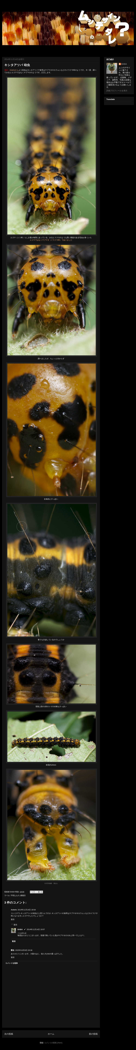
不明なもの (15, 895)
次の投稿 (8, 1034)
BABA (20, 929)
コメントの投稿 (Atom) (53, 1043)
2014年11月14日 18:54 (27, 910)
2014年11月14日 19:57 (36, 929)
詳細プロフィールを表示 (116, 91)
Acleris (14, 910)
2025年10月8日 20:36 (23, 950)
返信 (12, 919)
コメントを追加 (11, 963)
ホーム (51, 1034)
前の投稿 (93, 1034)
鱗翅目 (23, 895)
